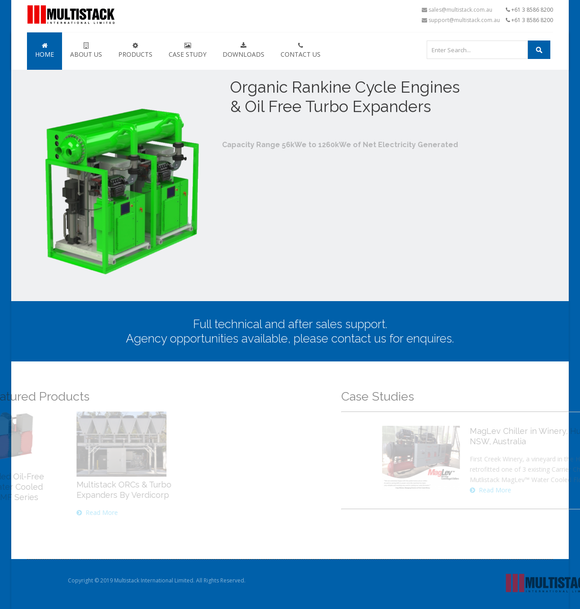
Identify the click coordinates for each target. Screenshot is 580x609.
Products (135, 50)
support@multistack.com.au (461, 20)
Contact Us (301, 50)
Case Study (187, 50)
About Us (86, 50)
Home (44, 50)
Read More (26, 512)
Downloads (243, 50)
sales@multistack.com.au (457, 10)
